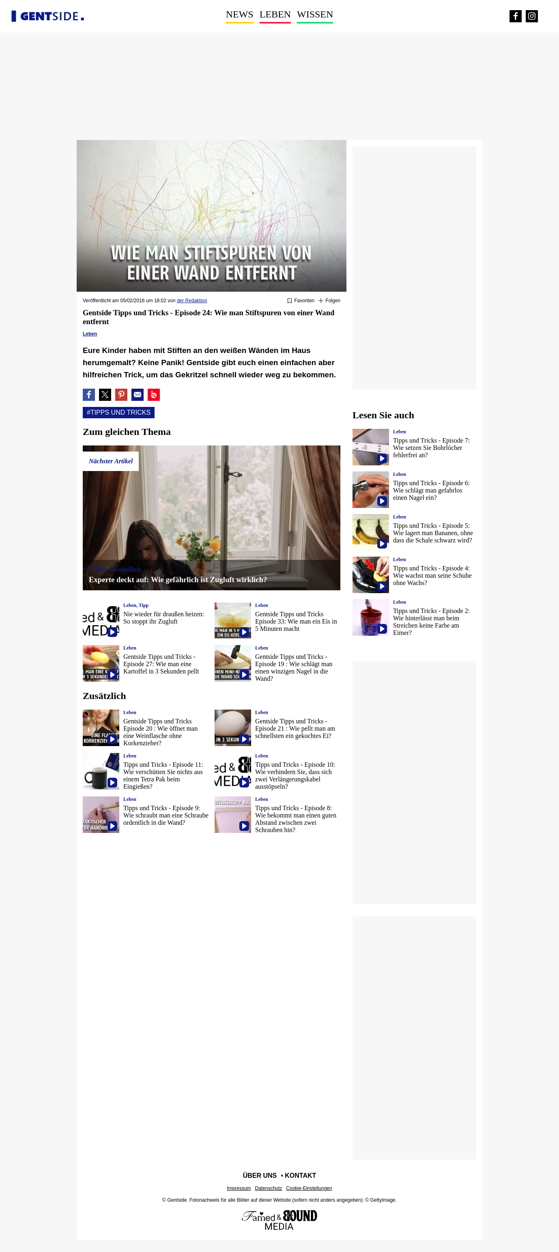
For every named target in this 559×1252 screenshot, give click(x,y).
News (240, 14)
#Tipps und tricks (118, 412)
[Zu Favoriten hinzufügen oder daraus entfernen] (300, 301)
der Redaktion (192, 300)
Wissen (315, 14)
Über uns (260, 1175)
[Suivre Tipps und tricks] (329, 301)
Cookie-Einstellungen (309, 1188)
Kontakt (300, 1175)
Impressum (239, 1188)
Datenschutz (268, 1188)
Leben (275, 14)
